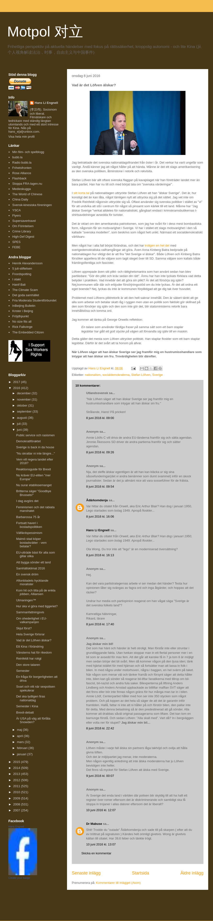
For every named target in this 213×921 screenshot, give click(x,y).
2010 (17, 792)
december (24, 393)
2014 (17, 768)
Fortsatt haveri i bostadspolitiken (29, 525)
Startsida (140, 873)
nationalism (93, 375)
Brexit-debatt (25, 712)
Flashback (19, 178)
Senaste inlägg (86, 873)
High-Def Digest (23, 236)
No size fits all (21, 321)
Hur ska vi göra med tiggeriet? (36, 606)
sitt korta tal (81, 193)
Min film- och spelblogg (28, 152)
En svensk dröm (27, 574)
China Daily (20, 199)
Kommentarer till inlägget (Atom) (118, 883)
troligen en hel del (157, 245)
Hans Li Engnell (98, 530)
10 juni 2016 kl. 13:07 (101, 844)
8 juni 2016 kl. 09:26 (100, 452)
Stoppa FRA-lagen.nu (27, 183)
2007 (17, 810)
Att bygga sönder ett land (33, 562)
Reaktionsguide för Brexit (33, 469)
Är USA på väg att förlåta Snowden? (33, 720)
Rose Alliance (21, 173)
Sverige (157, 375)
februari (22, 748)
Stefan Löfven (141, 375)
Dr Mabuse (94, 824)
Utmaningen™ (26, 600)
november (24, 399)
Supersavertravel (24, 221)
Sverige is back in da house (35, 447)
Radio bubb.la (21, 162)
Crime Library (21, 231)
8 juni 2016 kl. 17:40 (100, 624)
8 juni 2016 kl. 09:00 (100, 418)
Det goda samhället (25, 295)
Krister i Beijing (22, 311)
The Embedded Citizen (28, 332)
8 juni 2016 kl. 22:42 (100, 728)
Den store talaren (28, 665)
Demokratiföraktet (28, 441)
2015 (17, 762)
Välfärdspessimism (29, 533)
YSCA (16, 210)
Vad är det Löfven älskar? (33, 640)
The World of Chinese (27, 194)
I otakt (16, 279)
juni (20, 429)
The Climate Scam (25, 290)
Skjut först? (24, 628)
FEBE (16, 247)
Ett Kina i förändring (29, 646)
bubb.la (17, 157)
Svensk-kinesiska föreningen (32, 205)
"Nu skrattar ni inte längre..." (35, 453)
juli (19, 423)
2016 (17, 388)
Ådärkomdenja (97, 500)
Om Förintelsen (23, 226)
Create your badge (19, 877)
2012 (17, 780)
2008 (17, 804)
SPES (16, 242)
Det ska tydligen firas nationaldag (30, 698)
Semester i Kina (27, 706)
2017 (17, 382)
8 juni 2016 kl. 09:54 (100, 486)
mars (21, 742)
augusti (22, 417)
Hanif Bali (19, 284)
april (20, 736)
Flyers (16, 215)
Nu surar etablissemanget (33, 485)
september (25, 411)
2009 (17, 798)
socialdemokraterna (115, 375)
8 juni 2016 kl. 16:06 (100, 516)
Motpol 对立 (45, 32)
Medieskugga (21, 189)
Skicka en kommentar (96, 853)
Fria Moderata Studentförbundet (34, 300)
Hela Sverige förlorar (30, 634)
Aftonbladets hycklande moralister (32, 582)
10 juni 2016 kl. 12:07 (101, 810)
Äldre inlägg (191, 873)
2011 (17, 786)
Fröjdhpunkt (20, 316)
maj (20, 730)
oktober (22, 405)
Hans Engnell (16, 826)
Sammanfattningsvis (30, 612)
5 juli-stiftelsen (22, 268)
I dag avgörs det (27, 501)
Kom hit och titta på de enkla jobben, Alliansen (35, 592)
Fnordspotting (21, 274)
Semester (22, 671)
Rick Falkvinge (22, 327)
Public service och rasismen (35, 435)
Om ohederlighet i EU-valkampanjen (31, 620)
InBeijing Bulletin (23, 305)
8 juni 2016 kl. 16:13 (100, 555)
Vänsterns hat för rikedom (34, 652)
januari (22, 754)
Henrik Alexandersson (27, 263)
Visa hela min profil (21, 136)
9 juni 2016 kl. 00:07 (100, 776)
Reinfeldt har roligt (28, 658)
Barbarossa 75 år (28, 517)
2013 (17, 774)
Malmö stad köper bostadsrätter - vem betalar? (31, 542)
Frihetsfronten (21, 168)
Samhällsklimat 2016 (30, 568)
